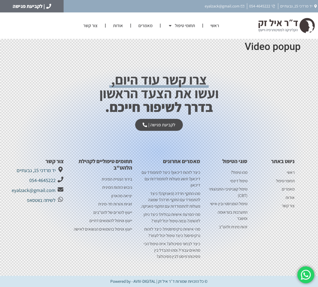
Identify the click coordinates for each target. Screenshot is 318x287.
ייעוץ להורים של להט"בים (112, 212)
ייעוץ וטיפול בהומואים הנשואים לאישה (103, 229)
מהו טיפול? (239, 172)
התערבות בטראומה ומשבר (232, 215)
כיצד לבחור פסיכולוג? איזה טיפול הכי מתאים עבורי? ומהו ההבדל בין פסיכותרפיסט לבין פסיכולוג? (172, 250)
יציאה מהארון (121, 195)
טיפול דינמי (238, 181)
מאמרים (145, 25)
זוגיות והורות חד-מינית (115, 204)
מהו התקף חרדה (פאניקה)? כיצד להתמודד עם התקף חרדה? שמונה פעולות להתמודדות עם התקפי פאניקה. (170, 200)
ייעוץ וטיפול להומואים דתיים (110, 220)
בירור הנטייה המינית (116, 179)
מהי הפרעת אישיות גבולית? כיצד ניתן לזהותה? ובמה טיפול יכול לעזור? (172, 218)
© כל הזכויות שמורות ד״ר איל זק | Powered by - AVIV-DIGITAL (159, 281)
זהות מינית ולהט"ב (233, 227)
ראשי (214, 25)
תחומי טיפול (181, 25)
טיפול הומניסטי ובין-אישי (228, 203)
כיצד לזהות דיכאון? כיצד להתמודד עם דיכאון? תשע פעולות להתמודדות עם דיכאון (171, 179)
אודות (118, 25)
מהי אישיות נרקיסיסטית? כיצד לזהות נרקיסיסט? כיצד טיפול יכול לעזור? (172, 232)
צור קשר (90, 25)
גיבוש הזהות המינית (117, 187)
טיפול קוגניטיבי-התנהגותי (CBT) (228, 192)
